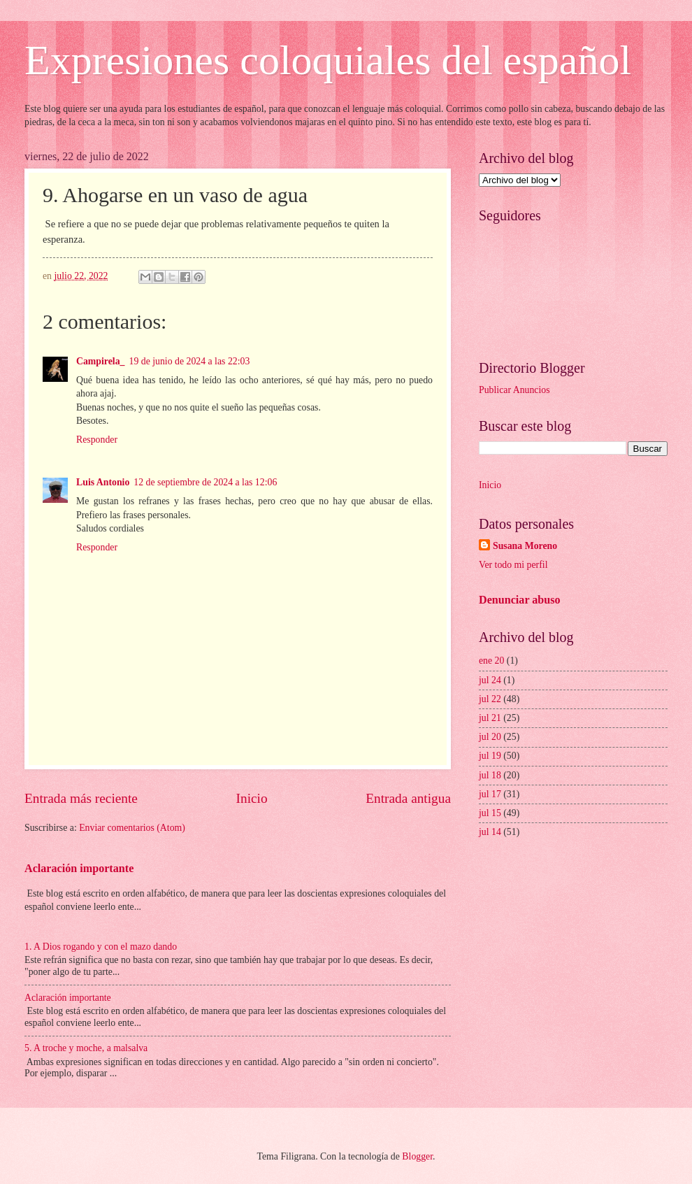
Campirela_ (100, 361)
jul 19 (490, 755)
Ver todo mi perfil (513, 564)
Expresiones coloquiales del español (327, 60)
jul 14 (490, 832)
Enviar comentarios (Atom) (132, 827)
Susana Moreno (525, 546)
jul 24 (490, 680)
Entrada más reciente (81, 798)
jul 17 (490, 794)
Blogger (417, 1156)
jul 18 (490, 775)
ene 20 (491, 660)
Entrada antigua (408, 798)
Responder (96, 439)
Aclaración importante (79, 868)
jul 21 (490, 718)
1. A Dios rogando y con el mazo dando (100, 946)
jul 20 (490, 737)
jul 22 (490, 699)
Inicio (252, 798)
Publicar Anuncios (514, 390)
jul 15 (490, 813)
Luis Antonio (102, 482)
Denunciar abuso (520, 600)
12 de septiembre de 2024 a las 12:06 (205, 482)
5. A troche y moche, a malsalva (85, 1048)
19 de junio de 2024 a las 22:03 (189, 361)
